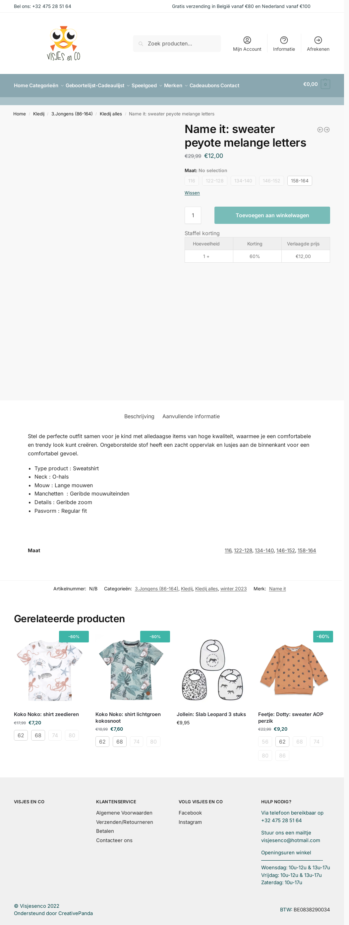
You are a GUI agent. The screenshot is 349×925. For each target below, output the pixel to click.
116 (191, 177)
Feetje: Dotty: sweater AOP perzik (290, 714)
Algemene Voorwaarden (124, 810)
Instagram (190, 819)
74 (55, 732)
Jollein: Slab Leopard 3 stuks (211, 711)
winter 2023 (233, 586)
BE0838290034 (312, 906)
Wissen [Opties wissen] (192, 189)
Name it (277, 586)
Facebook (190, 810)
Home (19, 110)
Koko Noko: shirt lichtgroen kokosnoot (128, 714)
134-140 (243, 177)
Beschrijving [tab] (139, 413)
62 (21, 732)
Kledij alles (111, 110)
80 (72, 732)
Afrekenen (318, 43)
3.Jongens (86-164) (72, 110)
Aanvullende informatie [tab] (191, 413)
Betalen (105, 828)
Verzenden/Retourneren (124, 819)
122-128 (215, 177)
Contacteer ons (114, 837)
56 (265, 738)
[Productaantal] (193, 212)
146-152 (271, 177)
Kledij (38, 110)
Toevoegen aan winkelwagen (272, 212)
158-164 (300, 177)
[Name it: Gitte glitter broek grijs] (326, 126)
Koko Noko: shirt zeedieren (46, 711)
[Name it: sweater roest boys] (320, 126)
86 (282, 752)
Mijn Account (247, 43)
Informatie (284, 43)
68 (38, 732)
